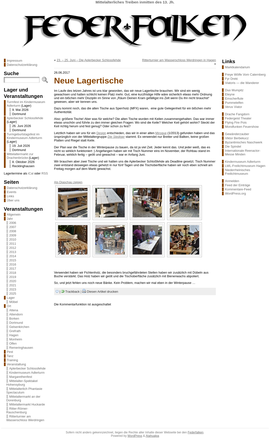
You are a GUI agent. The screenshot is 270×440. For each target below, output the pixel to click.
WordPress (134, 436)
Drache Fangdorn (237, 114)
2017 (12, 268)
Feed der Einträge (237, 185)
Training (12, 360)
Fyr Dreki (231, 79)
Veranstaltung (16, 364)
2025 (12, 293)
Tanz (10, 356)
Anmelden (232, 181)
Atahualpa (152, 436)
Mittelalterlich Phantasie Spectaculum (24, 390)
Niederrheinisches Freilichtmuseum (237, 171)
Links (10, 196)
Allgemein (14, 214)
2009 (12, 235)
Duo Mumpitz (234, 90)
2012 (12, 248)
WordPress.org (235, 193)
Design (101, 133)
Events (11, 192)
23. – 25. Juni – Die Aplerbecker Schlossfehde (89, 60)
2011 (12, 243)
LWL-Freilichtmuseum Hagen (245, 166)
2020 (12, 281)
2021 (12, 285)
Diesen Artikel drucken (102, 291)
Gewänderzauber (237, 134)
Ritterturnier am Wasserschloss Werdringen (25, 418)
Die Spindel (233, 146)
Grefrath (15, 331)
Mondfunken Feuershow (241, 126)
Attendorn (16, 314)
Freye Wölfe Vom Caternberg (245, 74)
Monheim (15, 339)
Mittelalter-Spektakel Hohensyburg (22, 382)
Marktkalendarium (237, 67)
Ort (9, 306)
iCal (30, 173)
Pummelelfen (234, 102)
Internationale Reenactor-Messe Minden (242, 152)
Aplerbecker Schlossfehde (25, 118)
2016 (12, 264)
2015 (12, 260)
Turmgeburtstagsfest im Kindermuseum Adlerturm (24, 136)
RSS (44, 173)
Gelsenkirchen (19, 327)
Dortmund (16, 322)
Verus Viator (233, 107)
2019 (12, 277)
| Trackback (70, 291)
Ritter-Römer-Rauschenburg (17, 410)
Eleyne (229, 94)
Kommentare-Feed (238, 189)
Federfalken (195, 432)
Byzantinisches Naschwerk (243, 142)
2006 (12, 223)
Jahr (10, 218)
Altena (13, 310)
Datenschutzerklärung (22, 65)
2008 (12, 231)
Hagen (14, 335)
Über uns (13, 200)
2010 (12, 239)
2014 (12, 256)
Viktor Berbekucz (237, 138)
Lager (11, 298)
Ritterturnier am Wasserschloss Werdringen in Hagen (179, 60)
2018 (12, 273)
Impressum (14, 60)
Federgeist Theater (238, 118)
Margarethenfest (20, 377)
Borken (14, 318)
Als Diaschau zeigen (68, 182)
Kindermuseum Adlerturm (27, 372)
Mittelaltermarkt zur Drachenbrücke (20, 156)
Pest (10, 352)
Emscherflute (234, 98)
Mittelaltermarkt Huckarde (27, 404)
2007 (12, 227)
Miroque (161, 133)
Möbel (13, 302)
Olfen (13, 343)
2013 (12, 252)
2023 (12, 289)
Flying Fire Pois (235, 122)
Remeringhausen (21, 347)
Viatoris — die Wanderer (242, 83)
